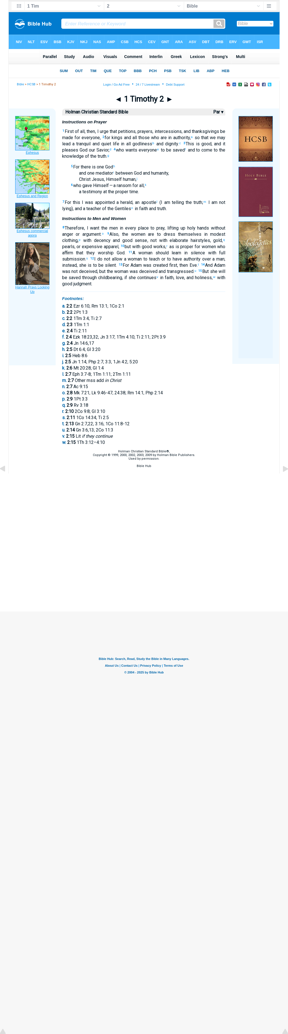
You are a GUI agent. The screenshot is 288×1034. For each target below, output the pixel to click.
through (89, 277)
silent (110, 265)
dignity (170, 143)
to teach (151, 259)
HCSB (31, 84)
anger (67, 234)
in (169, 137)
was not (70, 271)
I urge (103, 131)
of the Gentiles (116, 208)
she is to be (91, 265)
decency (101, 240)
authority (181, 137)
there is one (92, 167)
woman (121, 271)
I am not (216, 202)
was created (155, 265)
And (209, 265)
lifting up (176, 228)
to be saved (172, 150)
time (133, 191)
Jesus (97, 179)
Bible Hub (144, 466)
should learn (166, 252)
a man (218, 259)
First (69, 131)
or (76, 234)
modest (217, 234)
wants (130, 150)
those (143, 137)
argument (90, 234)
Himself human (121, 179)
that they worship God (99, 252)
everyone (90, 137)
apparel (110, 246)
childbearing (109, 277)
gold (217, 240)
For (76, 167)
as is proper (180, 246)
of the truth (95, 156)
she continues (141, 277)
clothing (70, 240)
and (126, 137)
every (129, 228)
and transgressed (176, 271)
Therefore (74, 228)
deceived (87, 271)
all (134, 137)
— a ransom (120, 185)
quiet (105, 143)
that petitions (122, 131)
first (172, 265)
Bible (20, 84)
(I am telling (171, 202)
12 (92, 258)
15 (200, 271)
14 (202, 264)
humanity (159, 173)
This (190, 143)
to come (204, 150)
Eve (192, 265)
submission (73, 259)
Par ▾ (218, 112)
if (125, 277)
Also (113, 234)
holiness (203, 277)
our (91, 150)
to (215, 150)
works (158, 246)
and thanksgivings (201, 131)
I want (93, 228)
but (128, 246)
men (112, 228)
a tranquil (81, 143)
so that (200, 137)
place (142, 228)
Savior (102, 150)
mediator (103, 173)
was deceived (142, 271)
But (205, 271)
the (103, 228)
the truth (193, 202)
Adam (135, 265)
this (75, 202)
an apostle (145, 202)
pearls (68, 246)
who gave (82, 185)
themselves (188, 234)
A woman (142, 252)
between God (128, 173)
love (180, 277)
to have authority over (188, 259)
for (76, 137)
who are (158, 137)
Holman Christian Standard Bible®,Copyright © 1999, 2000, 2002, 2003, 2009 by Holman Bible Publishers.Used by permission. (144, 455)
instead (69, 265)
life (115, 143)
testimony (91, 191)
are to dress (160, 234)
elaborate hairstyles (188, 240)
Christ (85, 179)
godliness (141, 143)
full (221, 252)
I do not (102, 259)
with (86, 240)
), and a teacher (86, 208)
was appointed (99, 202)
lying (66, 208)
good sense (133, 240)
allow (116, 259)
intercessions (168, 131)
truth (161, 208)
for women (204, 246)
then (91, 131)
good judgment (76, 283)
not (153, 240)
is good (203, 143)
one (90, 173)
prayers (145, 131)
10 (122, 246)
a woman (132, 259)
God (82, 150)
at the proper (115, 191)
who (120, 150)
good (146, 246)
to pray (157, 228)
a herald (124, 202)
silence (196, 252)
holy (190, 228)
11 (130, 252)
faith (143, 208)
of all (79, 131)
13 (120, 264)
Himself (100, 185)
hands (202, 228)
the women (133, 234)
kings (116, 137)
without (217, 228)
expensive (91, 246)
